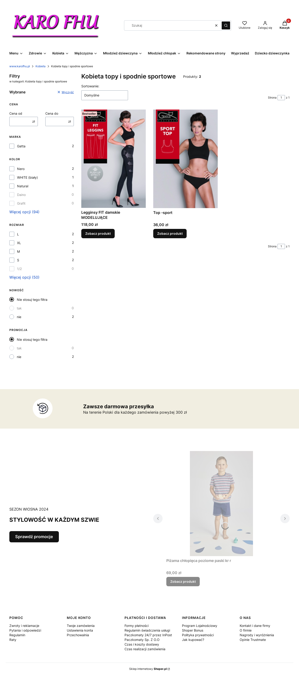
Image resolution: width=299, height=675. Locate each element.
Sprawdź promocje (34, 536)
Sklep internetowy (148, 669)
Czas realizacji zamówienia (145, 649)
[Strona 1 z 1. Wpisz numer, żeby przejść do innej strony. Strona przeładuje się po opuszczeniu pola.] (281, 97)
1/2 (19, 269)
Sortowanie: (90, 86)
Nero (21, 169)
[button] (226, 25)
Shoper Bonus (192, 630)
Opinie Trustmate (253, 640)
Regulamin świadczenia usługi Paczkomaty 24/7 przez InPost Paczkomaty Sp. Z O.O (148, 635)
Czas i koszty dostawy (142, 644)
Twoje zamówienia (81, 626)
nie (19, 317)
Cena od (15, 113)
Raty (12, 640)
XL (19, 243)
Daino (21, 195)
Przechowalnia (78, 635)
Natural (22, 186)
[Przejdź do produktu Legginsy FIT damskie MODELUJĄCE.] (113, 159)
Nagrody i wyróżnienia (257, 635)
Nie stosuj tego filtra (32, 300)
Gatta (21, 146)
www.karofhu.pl (19, 66)
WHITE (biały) (27, 177)
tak (19, 308)
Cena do (51, 113)
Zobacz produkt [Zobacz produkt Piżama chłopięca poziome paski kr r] (183, 581)
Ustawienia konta (80, 630)
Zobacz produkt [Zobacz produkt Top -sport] (170, 233)
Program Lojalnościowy (199, 626)
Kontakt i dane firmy (255, 626)
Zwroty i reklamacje (24, 626)
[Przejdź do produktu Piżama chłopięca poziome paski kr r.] (221, 503)
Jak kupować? (193, 640)
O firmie (246, 630)
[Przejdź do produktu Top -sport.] (185, 159)
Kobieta (41, 66)
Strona (272, 97)
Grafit (21, 203)
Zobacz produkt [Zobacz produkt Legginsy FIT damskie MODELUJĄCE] (98, 233)
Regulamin (17, 635)
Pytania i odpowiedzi (25, 630)
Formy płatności (137, 626)
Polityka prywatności (198, 635)
